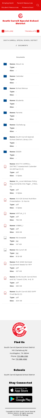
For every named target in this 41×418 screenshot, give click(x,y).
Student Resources (10, 7)
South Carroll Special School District (20, 40)
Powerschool (27, 7)
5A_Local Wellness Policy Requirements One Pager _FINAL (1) (24, 183)
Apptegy (25, 415)
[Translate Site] (31, 31)
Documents (23, 45)
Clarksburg (20, 125)
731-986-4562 (21, 359)
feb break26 (21, 238)
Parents (19, 113)
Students (20, 100)
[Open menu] (7, 31)
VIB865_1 (19, 225)
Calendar (20, 76)
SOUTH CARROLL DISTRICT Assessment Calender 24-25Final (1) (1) (23, 166)
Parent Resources (25, 3)
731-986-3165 (22, 356)
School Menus (22, 88)
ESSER (18, 152)
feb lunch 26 (21, 250)
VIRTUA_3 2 (21, 213)
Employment (8, 3)
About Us (20, 64)
